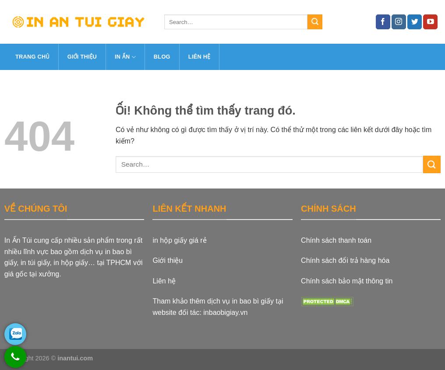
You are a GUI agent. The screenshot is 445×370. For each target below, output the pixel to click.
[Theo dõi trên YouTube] (430, 21)
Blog (162, 56)
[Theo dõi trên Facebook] (383, 21)
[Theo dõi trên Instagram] (399, 21)
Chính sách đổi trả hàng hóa (345, 260)
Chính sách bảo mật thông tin (346, 281)
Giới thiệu (82, 56)
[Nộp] (314, 21)
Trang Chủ (32, 56)
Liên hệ (199, 56)
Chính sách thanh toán (336, 240)
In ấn (125, 57)
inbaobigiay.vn (225, 312)
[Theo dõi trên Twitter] (414, 21)
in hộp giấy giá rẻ (179, 240)
